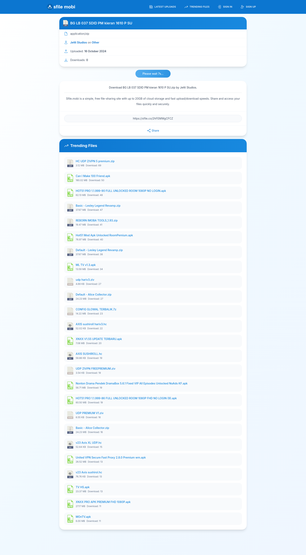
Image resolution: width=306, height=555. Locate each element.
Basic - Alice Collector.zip (92, 427)
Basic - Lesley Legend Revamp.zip (98, 205)
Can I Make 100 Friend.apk (93, 176)
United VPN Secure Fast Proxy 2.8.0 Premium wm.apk (111, 457)
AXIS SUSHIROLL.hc (89, 353)
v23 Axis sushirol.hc (89, 472)
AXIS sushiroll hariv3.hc (91, 324)
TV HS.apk (83, 487)
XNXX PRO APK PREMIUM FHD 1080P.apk (103, 502)
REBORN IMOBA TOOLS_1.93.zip (97, 220)
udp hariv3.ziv (85, 279)
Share (153, 131)
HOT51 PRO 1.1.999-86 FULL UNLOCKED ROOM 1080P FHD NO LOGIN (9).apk (126, 398)
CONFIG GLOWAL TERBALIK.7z (96, 309)
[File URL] (153, 118)
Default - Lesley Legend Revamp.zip (99, 250)
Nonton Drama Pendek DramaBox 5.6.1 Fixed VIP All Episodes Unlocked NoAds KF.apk (132, 383)
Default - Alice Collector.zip (93, 294)
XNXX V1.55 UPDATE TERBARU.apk (99, 339)
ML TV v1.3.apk (86, 264)
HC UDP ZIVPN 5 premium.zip (95, 161)
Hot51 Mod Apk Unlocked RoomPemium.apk (104, 235)
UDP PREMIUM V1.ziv (90, 413)
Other (95, 42)
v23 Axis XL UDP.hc (89, 442)
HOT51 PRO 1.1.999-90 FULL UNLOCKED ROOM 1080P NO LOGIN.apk (121, 190)
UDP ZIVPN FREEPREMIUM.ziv (95, 368)
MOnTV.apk (83, 516)
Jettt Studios (78, 42)
